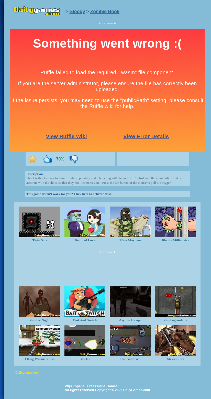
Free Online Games (102, 386)
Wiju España (74, 386)
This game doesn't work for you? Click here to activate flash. (69, 194)
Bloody (77, 11)
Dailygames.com (27, 372)
